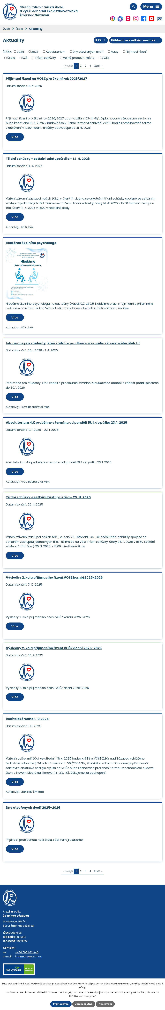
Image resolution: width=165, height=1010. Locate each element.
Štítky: (7, 51)
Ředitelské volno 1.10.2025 (27, 719)
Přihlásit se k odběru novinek (135, 40)
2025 (20, 51)
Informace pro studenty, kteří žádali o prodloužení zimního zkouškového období (73, 343)
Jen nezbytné (83, 1004)
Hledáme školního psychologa (31, 243)
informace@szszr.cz (28, 956)
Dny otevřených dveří (88, 51)
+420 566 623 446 (26, 952)
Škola (19, 29)
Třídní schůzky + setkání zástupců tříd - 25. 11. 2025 (48, 497)
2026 (34, 51)
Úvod (6, 29)
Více (14, 137)
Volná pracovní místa (78, 58)
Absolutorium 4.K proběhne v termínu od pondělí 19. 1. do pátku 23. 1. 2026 (66, 422)
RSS (100, 40)
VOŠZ (105, 58)
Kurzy (114, 51)
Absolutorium (55, 51)
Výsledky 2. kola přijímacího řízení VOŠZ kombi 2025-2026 (54, 577)
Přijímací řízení (136, 51)
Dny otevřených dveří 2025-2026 (33, 807)
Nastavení (105, 1004)
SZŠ (25, 58)
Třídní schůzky (45, 58)
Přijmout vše (61, 1004)
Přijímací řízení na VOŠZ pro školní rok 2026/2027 (46, 78)
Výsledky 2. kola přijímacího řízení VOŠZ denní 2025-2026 (54, 648)
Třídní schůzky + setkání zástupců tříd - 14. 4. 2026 (48, 158)
